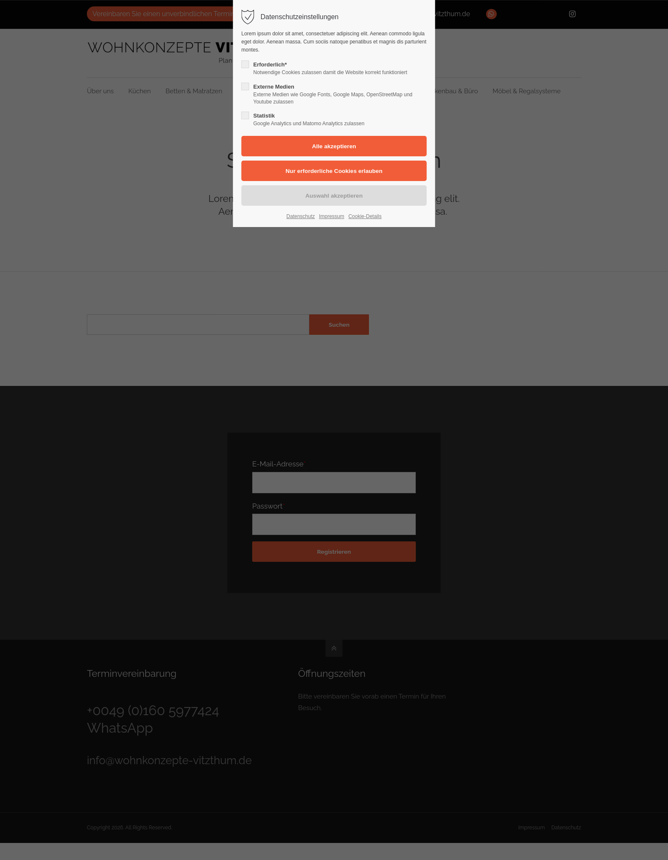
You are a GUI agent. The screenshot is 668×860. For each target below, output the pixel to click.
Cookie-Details (365, 216)
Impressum (331, 216)
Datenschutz (300, 216)
